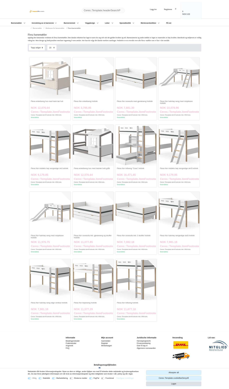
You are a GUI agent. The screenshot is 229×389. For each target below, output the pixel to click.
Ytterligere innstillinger (125, 378)
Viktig (34, 378)
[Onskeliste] (177, 9)
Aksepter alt (174, 372)
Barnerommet (70, 23)
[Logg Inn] (151, 9)
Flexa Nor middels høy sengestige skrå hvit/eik (179, 168)
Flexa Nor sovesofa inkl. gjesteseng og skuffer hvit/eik (93, 237)
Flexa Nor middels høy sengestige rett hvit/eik (49, 168)
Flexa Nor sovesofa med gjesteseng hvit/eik (135, 101)
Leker (107, 23)
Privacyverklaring (143, 343)
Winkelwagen (106, 346)
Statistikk (46, 378)
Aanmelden (105, 341)
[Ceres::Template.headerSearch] (129, 10)
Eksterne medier (80, 378)
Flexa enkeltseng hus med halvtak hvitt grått (92, 168)
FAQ (67, 348)
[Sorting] (37, 47)
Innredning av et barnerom (43, 23)
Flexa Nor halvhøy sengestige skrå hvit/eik (177, 236)
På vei (168, 23)
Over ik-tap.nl (142, 346)
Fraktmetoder (71, 343)
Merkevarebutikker (149, 23)
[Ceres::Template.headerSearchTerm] (103, 10)
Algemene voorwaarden (146, 348)
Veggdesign (90, 23)
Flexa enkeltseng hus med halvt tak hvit (47, 101)
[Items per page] (51, 47)
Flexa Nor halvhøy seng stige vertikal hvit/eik (49, 303)
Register (104, 343)
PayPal (96, 378)
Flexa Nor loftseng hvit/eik (127, 303)
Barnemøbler (16, 23)
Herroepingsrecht (143, 341)
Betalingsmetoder (73, 341)
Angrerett (69, 346)
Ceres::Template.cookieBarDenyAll (174, 378)
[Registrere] (166, 9)
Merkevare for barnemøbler (54, 28)
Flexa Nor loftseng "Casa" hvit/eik (130, 168)
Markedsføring (62, 378)
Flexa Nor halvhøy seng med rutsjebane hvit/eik (176, 102)
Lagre (173, 384)
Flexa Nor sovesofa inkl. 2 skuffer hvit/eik (133, 236)
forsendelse (35, 117)
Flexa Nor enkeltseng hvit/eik (86, 101)
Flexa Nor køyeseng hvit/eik (85, 303)
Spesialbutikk (125, 23)
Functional (109, 378)
